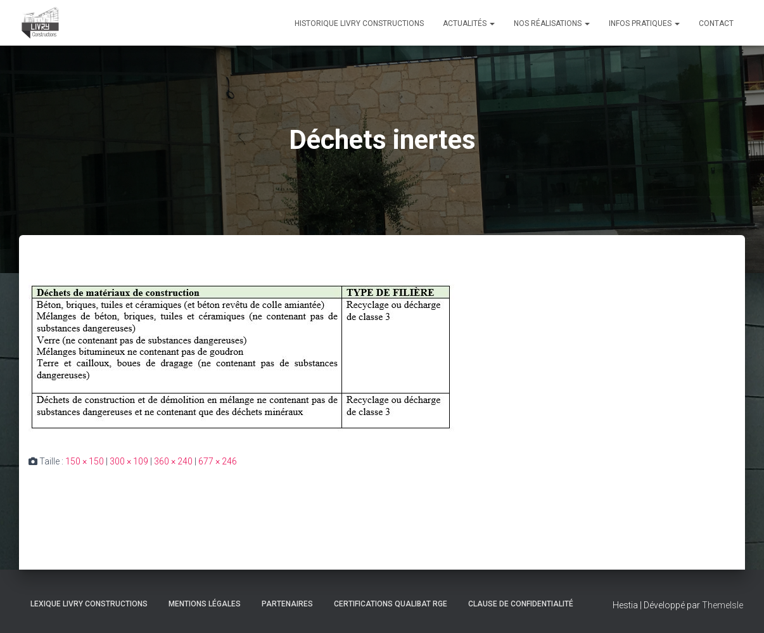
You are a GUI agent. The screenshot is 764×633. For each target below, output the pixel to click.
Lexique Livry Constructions (89, 603)
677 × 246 (217, 461)
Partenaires (287, 603)
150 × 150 (84, 461)
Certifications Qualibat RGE (390, 603)
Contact (716, 23)
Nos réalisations (552, 23)
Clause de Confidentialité (520, 603)
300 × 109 (129, 461)
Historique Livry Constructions (359, 23)
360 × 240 (173, 461)
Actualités (469, 23)
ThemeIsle (722, 605)
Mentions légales (205, 603)
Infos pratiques (644, 23)
